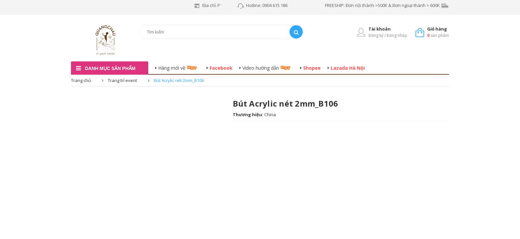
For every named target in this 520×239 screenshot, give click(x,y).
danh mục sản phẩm (110, 68)
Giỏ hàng (437, 29)
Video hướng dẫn (260, 68)
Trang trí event (122, 80)
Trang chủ (81, 80)
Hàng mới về (171, 68)
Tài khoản (379, 29)
